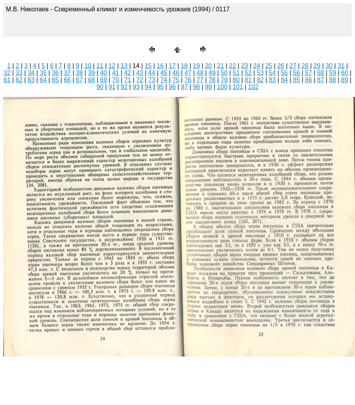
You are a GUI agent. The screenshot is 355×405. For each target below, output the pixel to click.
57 (308, 73)
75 (175, 80)
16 (160, 65)
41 (115, 73)
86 (308, 80)
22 (232, 65)
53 (260, 73)
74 (163, 80)
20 (208, 65)
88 (332, 80)
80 (236, 80)
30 (329, 65)
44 (151, 73)
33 (19, 73)
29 (317, 65)
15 (148, 65)
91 (112, 87)
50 (224, 73)
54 (272, 73)
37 (67, 73)
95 (160, 87)
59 (332, 73)
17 (172, 65)
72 (139, 80)
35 (43, 73)
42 (127, 73)
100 (222, 87)
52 (248, 73)
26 (280, 65)
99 (208, 87)
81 (248, 80)
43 (139, 73)
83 (272, 80)
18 (184, 65)
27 (292, 65)
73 (151, 80)
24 (256, 65)
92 (123, 87)
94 (148, 87)
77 (199, 80)
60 (344, 73)
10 (87, 65)
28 (304, 65)
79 (224, 80)
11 (100, 65)
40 (103, 73)
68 (91, 80)
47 (188, 73)
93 (136, 87)
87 (320, 80)
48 (199, 73)
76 (188, 80)
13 (123, 65)
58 (320, 73)
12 (111, 65)
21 (220, 65)
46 (175, 73)
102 (253, 87)
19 (196, 65)
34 (31, 73)
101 (238, 87)
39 (91, 73)
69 (103, 80)
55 (284, 73)
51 (236, 73)
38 (79, 73)
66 (67, 80)
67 (79, 80)
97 (184, 87)
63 (31, 80)
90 (100, 87)
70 (115, 80)
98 (196, 87)
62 (19, 80)
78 (211, 80)
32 (7, 73)
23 (244, 65)
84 (284, 80)
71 (127, 80)
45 (163, 73)
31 (340, 65)
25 (268, 65)
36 (55, 73)
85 (296, 80)
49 (211, 73)
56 (296, 73)
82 (260, 80)
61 (7, 80)
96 (172, 87)
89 (344, 80)
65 (55, 80)
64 (43, 80)
